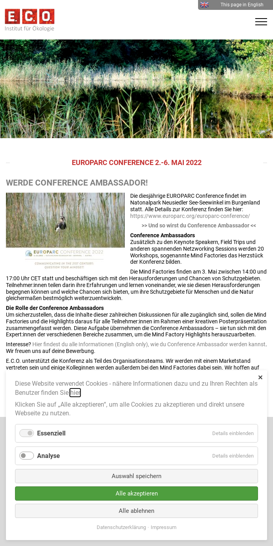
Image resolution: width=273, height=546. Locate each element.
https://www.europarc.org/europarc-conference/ (190, 216)
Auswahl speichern (136, 476)
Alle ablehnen (136, 510)
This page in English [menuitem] (232, 4)
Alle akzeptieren (137, 493)
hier (75, 392)
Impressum (163, 527)
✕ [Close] (260, 377)
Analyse (48, 456)
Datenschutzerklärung (121, 527)
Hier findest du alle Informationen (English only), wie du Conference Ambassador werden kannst (149, 344)
